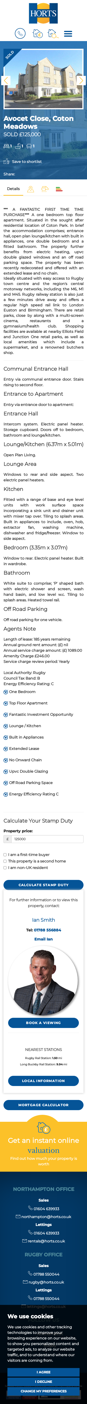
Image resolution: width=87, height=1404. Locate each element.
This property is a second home (34, 861)
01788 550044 (43, 1274)
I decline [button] (43, 1382)
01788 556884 (47, 930)
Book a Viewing (43, 1023)
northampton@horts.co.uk (43, 1217)
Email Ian (43, 939)
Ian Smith (43, 920)
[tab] (31, 189)
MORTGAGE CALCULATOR (43, 1105)
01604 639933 (43, 1209)
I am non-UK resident (25, 868)
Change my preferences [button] (44, 1391)
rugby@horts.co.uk (43, 1282)
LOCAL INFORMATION (43, 1081)
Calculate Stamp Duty (44, 885)
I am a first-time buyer (26, 855)
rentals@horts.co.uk (43, 1241)
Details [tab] (13, 189)
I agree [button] (43, 1372)
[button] (5, 80)
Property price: (17, 831)
